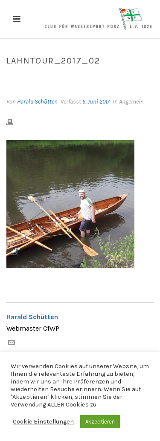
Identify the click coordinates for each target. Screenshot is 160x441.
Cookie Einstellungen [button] (43, 421)
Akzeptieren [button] (100, 421)
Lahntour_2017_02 (61, 78)
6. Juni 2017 (96, 101)
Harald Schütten (37, 101)
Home (22, 78)
